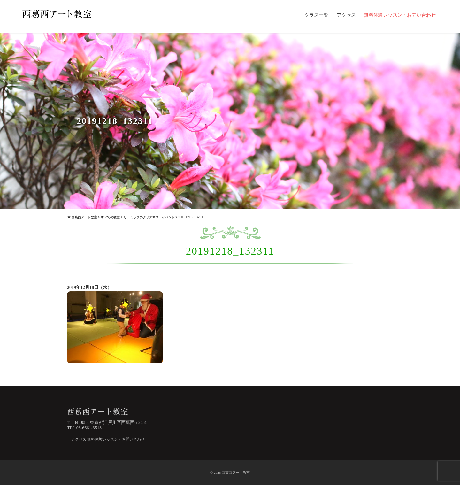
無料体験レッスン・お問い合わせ (400, 15)
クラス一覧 (316, 15)
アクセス (346, 15)
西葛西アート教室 (236, 472)
